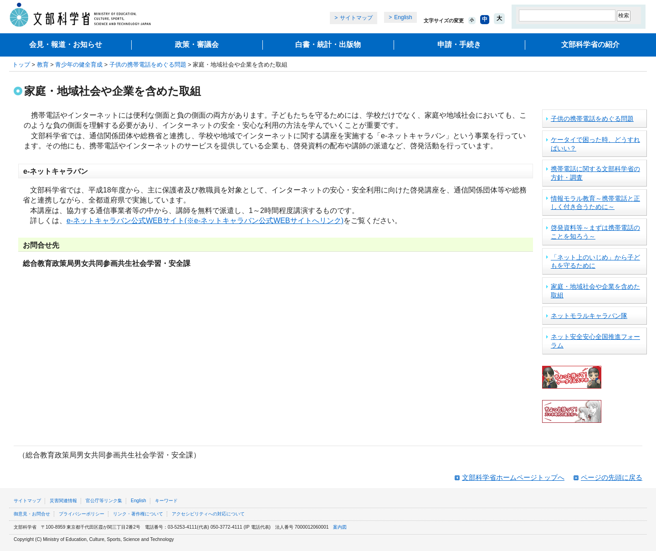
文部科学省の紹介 (590, 44)
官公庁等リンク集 (104, 500)
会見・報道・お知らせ (65, 44)
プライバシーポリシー (81, 513)
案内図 (340, 527)
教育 (43, 64)
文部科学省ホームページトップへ (513, 477)
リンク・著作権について (138, 513)
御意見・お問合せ (32, 513)
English (403, 17)
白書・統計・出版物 (328, 44)
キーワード (166, 500)
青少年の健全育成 (78, 64)
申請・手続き (459, 44)
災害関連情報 (63, 500)
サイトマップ (356, 18)
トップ (21, 64)
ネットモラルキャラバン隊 (589, 315)
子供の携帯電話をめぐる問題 (147, 64)
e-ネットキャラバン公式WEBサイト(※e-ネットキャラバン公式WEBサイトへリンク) (205, 220)
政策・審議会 (197, 44)
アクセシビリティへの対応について (208, 513)
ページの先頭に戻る (611, 477)
